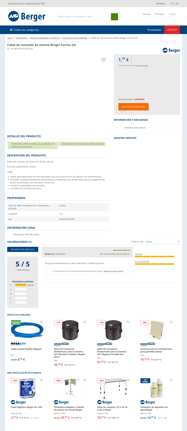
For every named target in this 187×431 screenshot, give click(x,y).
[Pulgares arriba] (45, 278)
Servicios (160, 3)
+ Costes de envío (142, 65)
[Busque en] (114, 16)
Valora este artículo (23, 249)
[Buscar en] (83, 16)
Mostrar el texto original (113, 271)
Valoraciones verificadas (22, 281)
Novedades (154, 30)
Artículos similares (133, 106)
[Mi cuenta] (160, 16)
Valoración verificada (121, 250)
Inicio (10, 38)
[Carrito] (172, 16)
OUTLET (172, 30)
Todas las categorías (26, 30)
